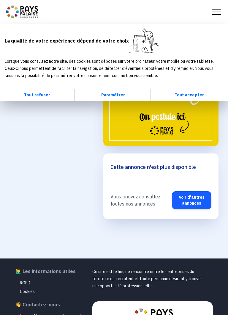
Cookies (27, 291)
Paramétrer (113, 95)
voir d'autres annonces (191, 200)
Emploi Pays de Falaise (21, 12)
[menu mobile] (216, 12)
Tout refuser (37, 95)
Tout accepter (189, 95)
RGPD (25, 283)
